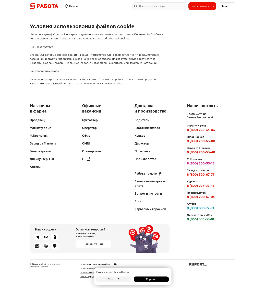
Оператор (89, 128)
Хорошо (151, 279)
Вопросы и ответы (148, 193)
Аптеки (35, 167)
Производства (145, 159)
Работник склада (147, 128)
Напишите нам (93, 244)
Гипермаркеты (40, 151)
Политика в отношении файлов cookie (98, 264)
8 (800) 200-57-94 (201, 197)
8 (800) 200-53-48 (201, 152)
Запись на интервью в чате (150, 183)
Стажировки (91, 151)
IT (86, 159)
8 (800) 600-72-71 (200, 208)
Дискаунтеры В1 (42, 159)
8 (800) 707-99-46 (200, 185)
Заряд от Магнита (43, 143)
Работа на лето (148, 173)
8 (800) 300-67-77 (200, 174)
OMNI (86, 143)
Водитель (142, 120)
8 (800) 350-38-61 (200, 219)
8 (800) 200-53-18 (200, 163)
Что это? (113, 279)
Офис (86, 135)
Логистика (142, 151)
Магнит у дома (40, 128)
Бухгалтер (90, 120)
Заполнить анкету (202, 6)
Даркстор (142, 143)
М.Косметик (38, 135)
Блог (138, 201)
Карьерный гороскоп (150, 209)
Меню (227, 6)
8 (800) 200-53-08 (201, 141)
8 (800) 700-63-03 (201, 130)
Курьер (140, 135)
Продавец (37, 120)
